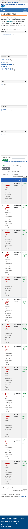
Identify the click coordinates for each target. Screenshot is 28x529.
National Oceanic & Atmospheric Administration (10, 524)
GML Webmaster (22, 496)
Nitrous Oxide (5, 66)
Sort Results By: (12, 171)
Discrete (3, 109)
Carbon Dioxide (5, 59)
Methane (3, 62)
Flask (2, 84)
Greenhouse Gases (6, 34)
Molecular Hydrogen (6, 64)
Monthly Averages (6, 111)
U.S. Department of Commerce (10, 521)
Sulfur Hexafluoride (6, 68)
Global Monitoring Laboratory (15, 4)
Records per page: (18, 176)
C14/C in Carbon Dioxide (7, 70)
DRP (2, 134)
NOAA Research (6, 526)
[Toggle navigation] (25, 10)
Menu (3, 10)
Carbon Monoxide (6, 61)
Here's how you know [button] (13, 2)
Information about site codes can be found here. (15, 161)
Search (4, 159)
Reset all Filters (5, 168)
